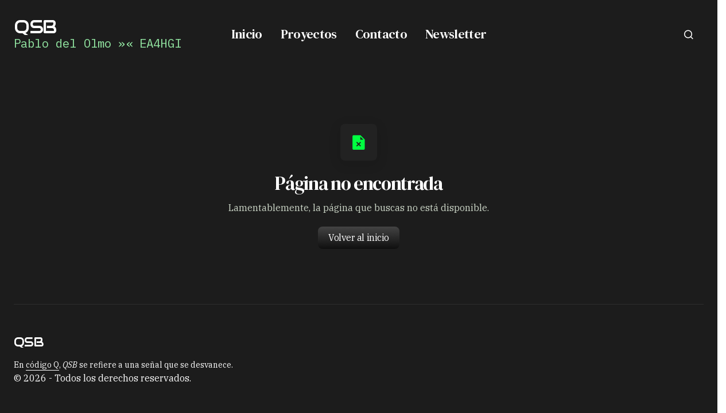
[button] (689, 34)
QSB (35, 27)
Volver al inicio (358, 237)
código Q (42, 365)
